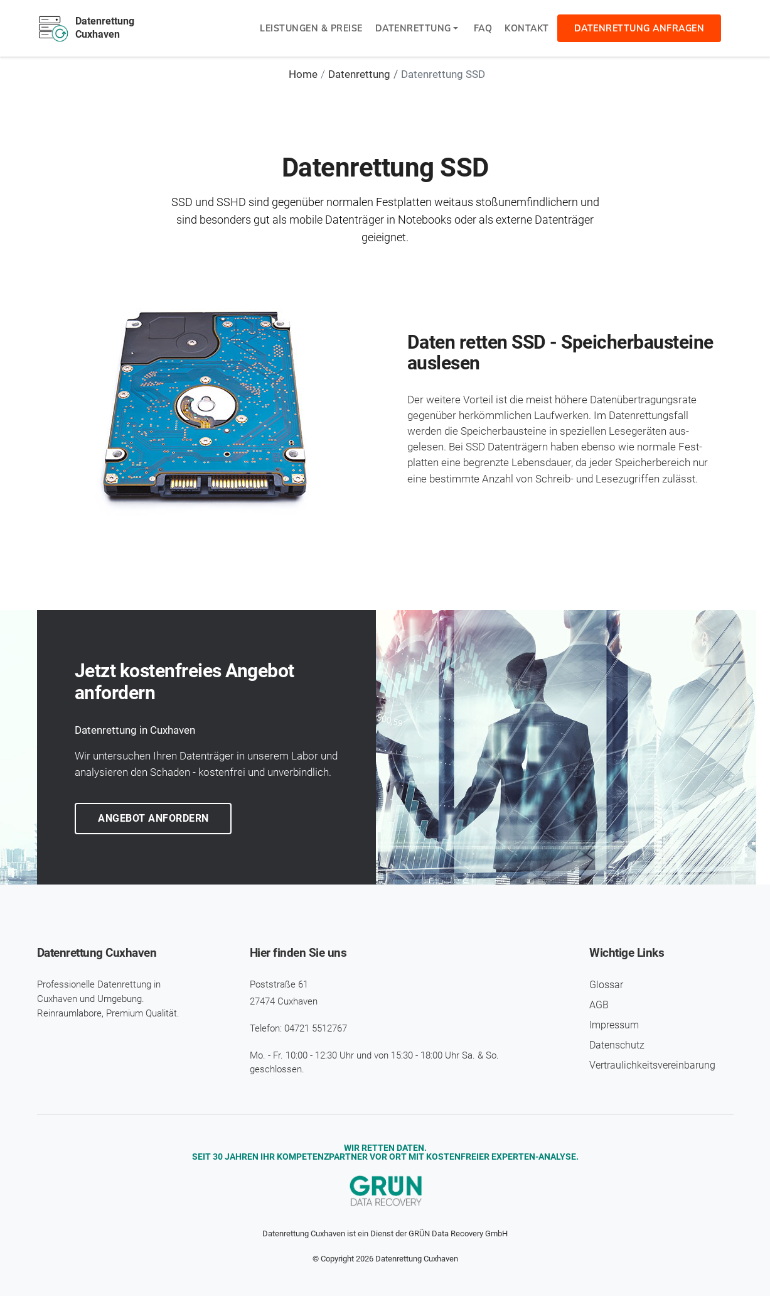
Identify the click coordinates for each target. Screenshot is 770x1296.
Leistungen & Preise (311, 28)
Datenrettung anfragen (639, 28)
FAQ (483, 28)
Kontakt (527, 28)
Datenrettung (413, 28)
